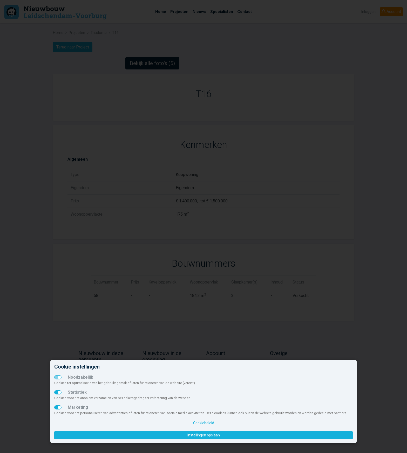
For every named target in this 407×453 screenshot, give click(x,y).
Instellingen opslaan (203, 435)
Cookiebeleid (203, 423)
